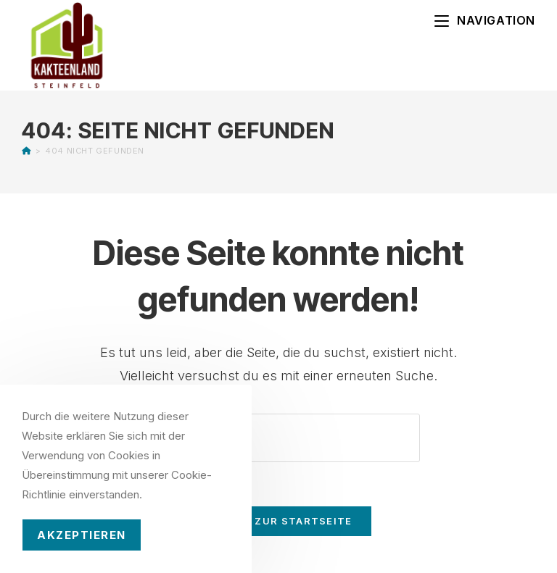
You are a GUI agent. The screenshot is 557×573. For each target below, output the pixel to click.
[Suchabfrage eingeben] (278, 438)
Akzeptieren (81, 535)
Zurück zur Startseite (278, 521)
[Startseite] (26, 151)
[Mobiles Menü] (484, 20)
